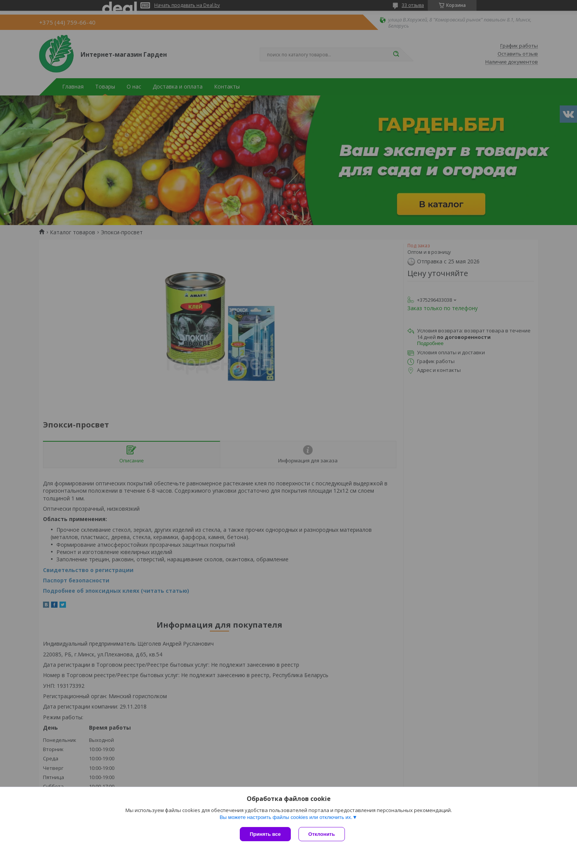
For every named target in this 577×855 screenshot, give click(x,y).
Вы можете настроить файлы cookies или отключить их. (285, 817)
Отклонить (321, 834)
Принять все (265, 834)
